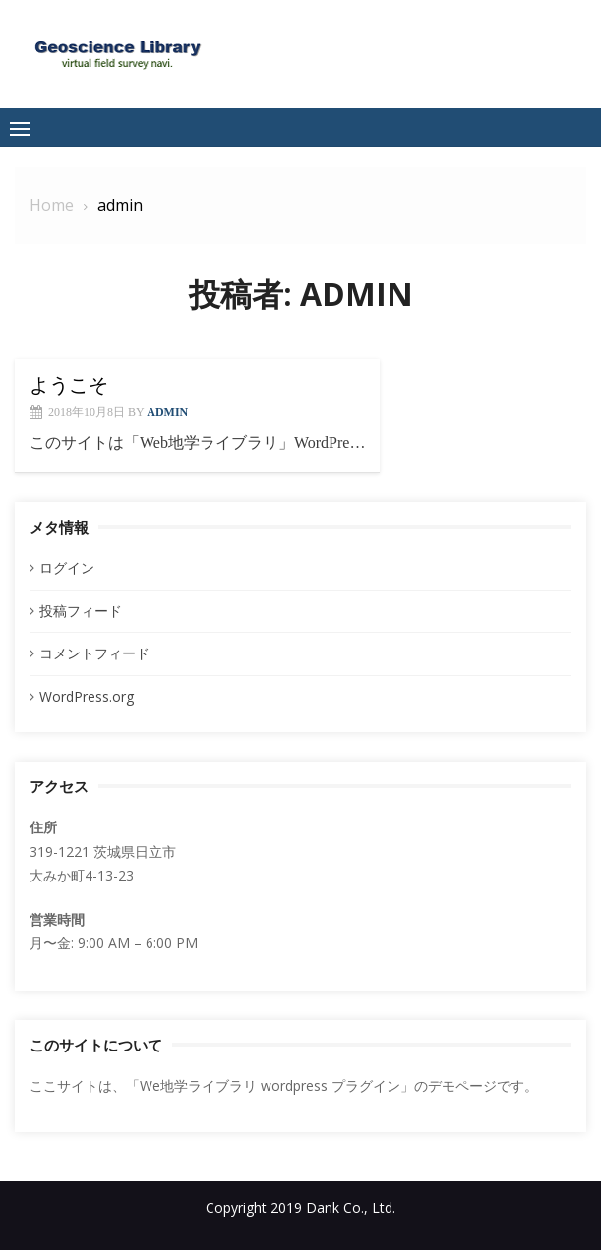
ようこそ (69, 385)
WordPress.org (86, 696)
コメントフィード (94, 653)
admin (167, 412)
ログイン (66, 567)
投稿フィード (80, 610)
